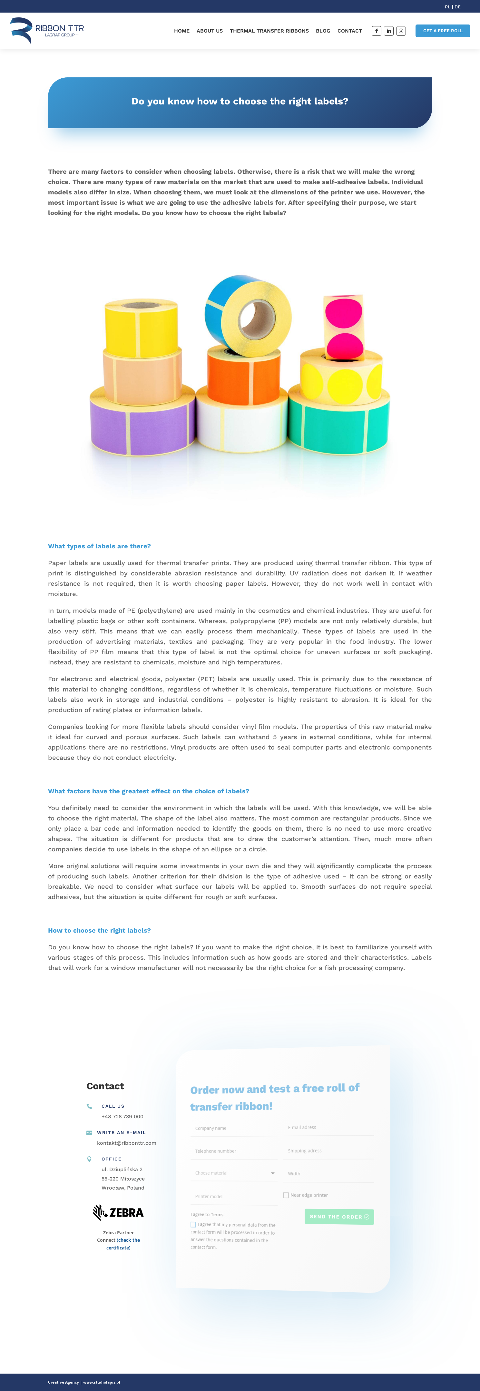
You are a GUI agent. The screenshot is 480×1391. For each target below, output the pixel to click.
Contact (350, 31)
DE (458, 6)
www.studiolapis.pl (101, 1382)
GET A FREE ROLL (443, 30)
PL (448, 6)
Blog (323, 31)
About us (210, 31)
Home (182, 31)
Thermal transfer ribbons (269, 31)
